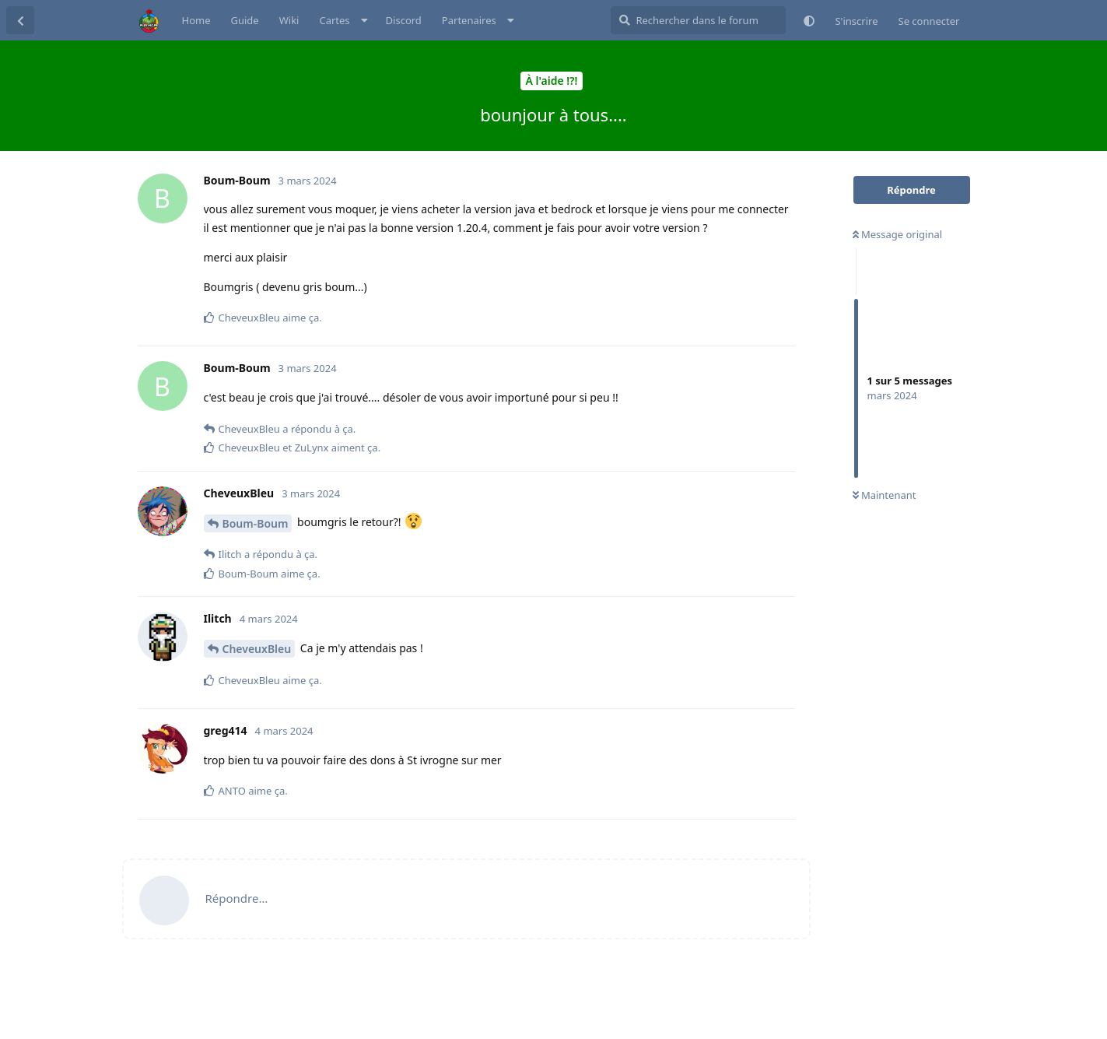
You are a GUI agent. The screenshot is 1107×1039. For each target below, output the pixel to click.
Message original (898, 234)
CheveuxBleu (257, 648)
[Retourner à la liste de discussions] (20, 20)
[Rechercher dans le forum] (698, 20)
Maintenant (884, 495)
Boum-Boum (255, 523)
